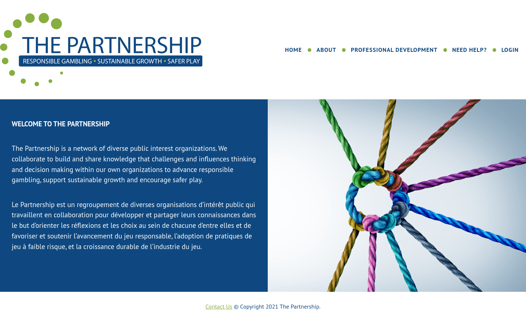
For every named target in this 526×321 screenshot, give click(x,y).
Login (510, 49)
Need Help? (469, 49)
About (326, 49)
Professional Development (394, 49)
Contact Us (219, 306)
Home (293, 49)
